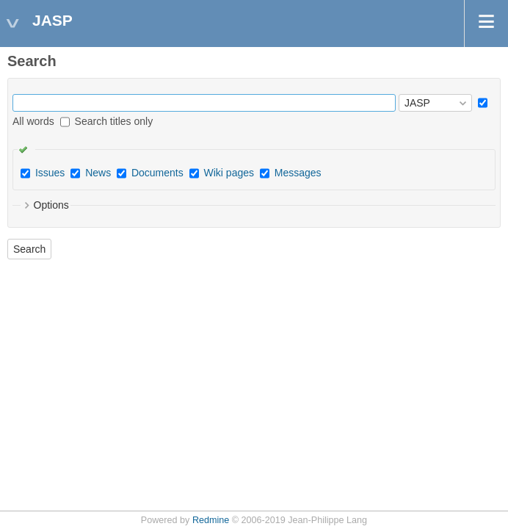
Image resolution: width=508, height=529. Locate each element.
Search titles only (106, 121)
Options (51, 205)
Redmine (210, 520)
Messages (298, 173)
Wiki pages (229, 173)
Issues (50, 173)
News (98, 173)
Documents (157, 173)
